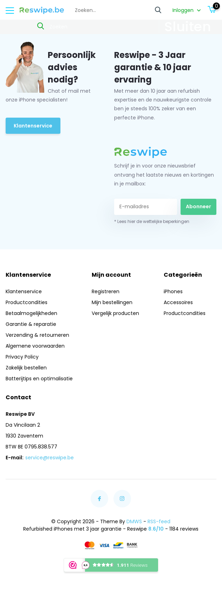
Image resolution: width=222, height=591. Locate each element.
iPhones (173, 291)
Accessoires (178, 302)
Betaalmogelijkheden (31, 313)
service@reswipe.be (49, 457)
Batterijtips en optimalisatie (39, 378)
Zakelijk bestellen (26, 367)
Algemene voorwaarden (35, 345)
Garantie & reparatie (31, 324)
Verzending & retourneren (37, 335)
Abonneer (198, 206)
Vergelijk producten (115, 313)
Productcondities (26, 302)
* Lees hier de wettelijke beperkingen (151, 221)
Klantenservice (33, 125)
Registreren (105, 291)
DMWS (134, 521)
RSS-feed (159, 521)
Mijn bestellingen (112, 302)
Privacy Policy (22, 356)
